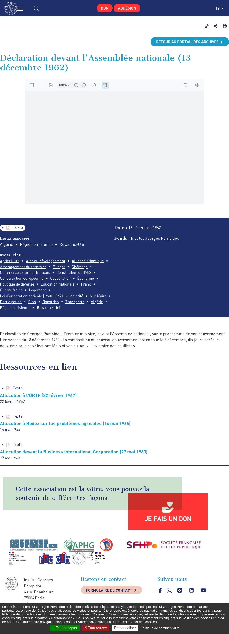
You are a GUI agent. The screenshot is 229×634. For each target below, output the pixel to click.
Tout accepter (64, 628)
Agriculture (10, 261)
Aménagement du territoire (64, 267)
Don (103, 8)
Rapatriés (8, 309)
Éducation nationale (17, 291)
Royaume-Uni (12, 315)
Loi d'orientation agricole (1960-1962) (58, 297)
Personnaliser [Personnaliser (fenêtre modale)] (125, 628)
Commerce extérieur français (70, 273)
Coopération (11, 285)
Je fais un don (168, 528)
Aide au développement (48, 261)
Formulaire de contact (111, 600)
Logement (9, 297)
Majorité (7, 303)
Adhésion (128, 8)
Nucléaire (31, 303)
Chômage (28, 273)
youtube (204, 600)
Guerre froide (71, 291)
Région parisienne (87, 309)
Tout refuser (95, 628)
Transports (34, 309)
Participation (57, 303)
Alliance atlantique (16, 267)
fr (219, 8)
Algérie (57, 309)
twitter (169, 600)
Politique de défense (72, 285)
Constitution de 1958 (18, 279)
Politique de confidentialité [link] (159, 628)
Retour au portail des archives (186, 41)
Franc (47, 291)
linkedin (192, 600)
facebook (160, 600)
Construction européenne (66, 279)
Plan (80, 303)
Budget (6, 273)
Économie (38, 285)
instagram (179, 600)
